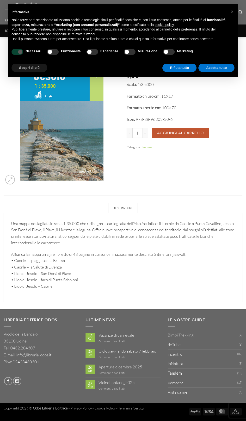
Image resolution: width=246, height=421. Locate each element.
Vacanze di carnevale (116, 335)
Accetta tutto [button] (216, 68)
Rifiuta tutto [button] (179, 68)
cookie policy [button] (164, 25)
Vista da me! (178, 392)
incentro (175, 354)
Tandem (146, 147)
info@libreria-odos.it (33, 354)
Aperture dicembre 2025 (120, 367)
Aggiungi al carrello (180, 132)
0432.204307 (22, 347)
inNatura (175, 363)
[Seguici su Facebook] (8, 381)
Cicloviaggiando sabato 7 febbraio (127, 351)
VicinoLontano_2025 (116, 382)
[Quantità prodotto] (137, 133)
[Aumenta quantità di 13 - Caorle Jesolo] (145, 133)
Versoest (175, 382)
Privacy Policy (81, 408)
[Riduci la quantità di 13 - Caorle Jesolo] (129, 133)
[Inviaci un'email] (17, 381)
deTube (174, 344)
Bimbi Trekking (181, 334)
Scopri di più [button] (29, 68)
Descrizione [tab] (123, 208)
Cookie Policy (105, 408)
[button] (10, 179)
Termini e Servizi (131, 408)
